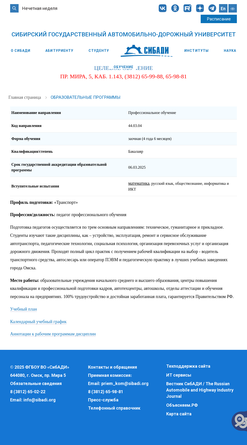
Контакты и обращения (112, 367)
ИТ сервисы (178, 375)
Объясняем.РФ (182, 405)
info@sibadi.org (39, 399)
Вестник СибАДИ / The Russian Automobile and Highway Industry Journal (199, 390)
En (223, 8)
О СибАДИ (20, 51)
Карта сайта (179, 413)
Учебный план (23, 309)
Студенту (99, 51)
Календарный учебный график (38, 321)
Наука (230, 51)
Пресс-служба (103, 399)
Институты (196, 51)
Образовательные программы (85, 97)
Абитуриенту (59, 51)
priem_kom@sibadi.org (125, 383)
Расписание (219, 18)
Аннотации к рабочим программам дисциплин (53, 334)
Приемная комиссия (109, 375)
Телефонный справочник (114, 408)
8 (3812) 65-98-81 (105, 391)
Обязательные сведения (36, 383)
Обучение (124, 67)
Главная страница (25, 97)
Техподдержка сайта (188, 366)
